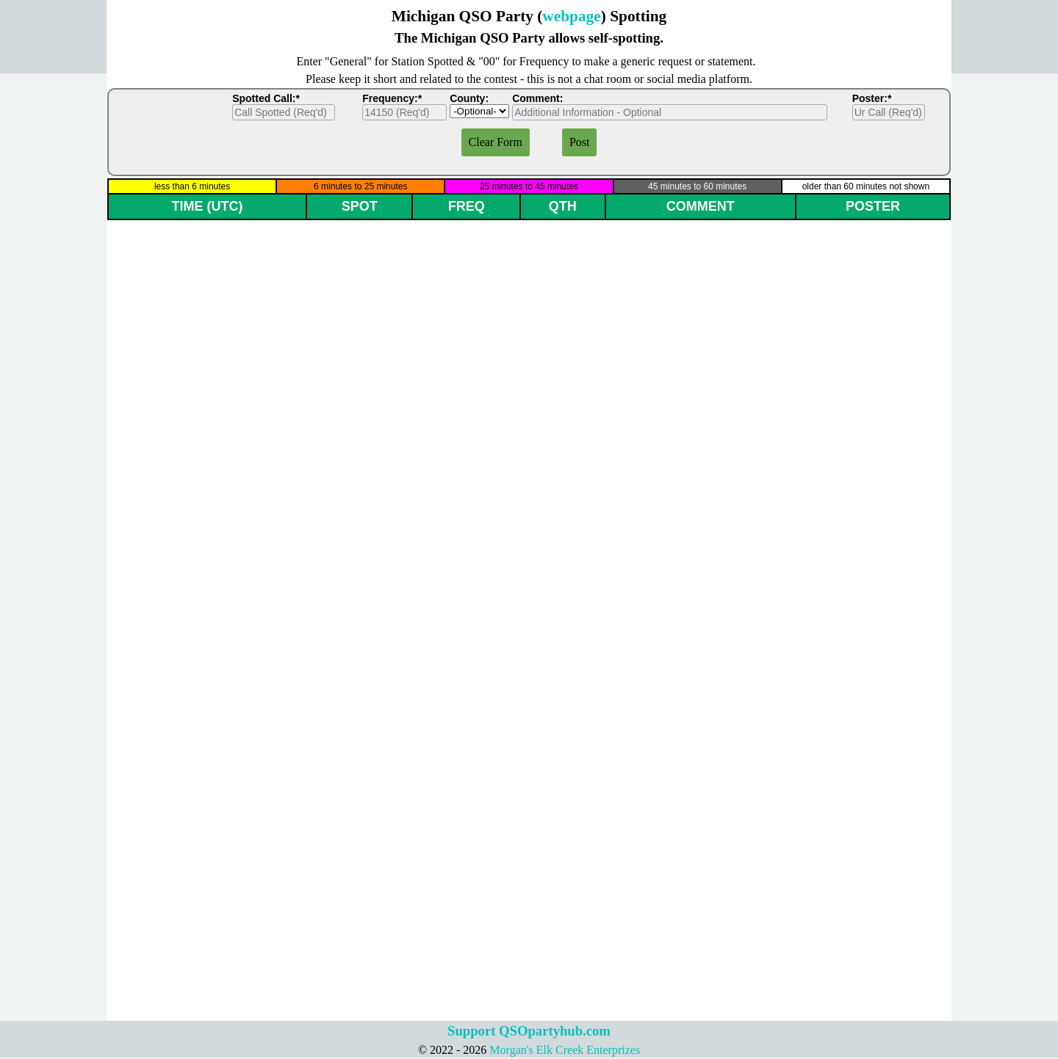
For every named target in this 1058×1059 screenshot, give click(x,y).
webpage (571, 16)
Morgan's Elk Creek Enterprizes (564, 1050)
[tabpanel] (529, 26)
